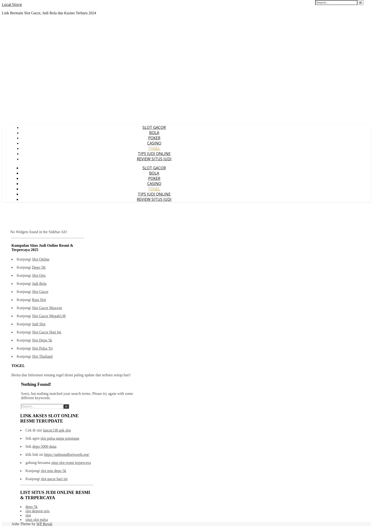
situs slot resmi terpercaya (71, 463)
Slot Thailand (42, 356)
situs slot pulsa (36, 520)
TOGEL (154, 148)
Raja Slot (39, 300)
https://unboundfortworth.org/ (66, 455)
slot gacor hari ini (54, 479)
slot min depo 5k (53, 471)
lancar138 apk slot (57, 430)
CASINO (154, 143)
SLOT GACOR (154, 127)
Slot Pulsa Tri (42, 348)
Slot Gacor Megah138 (48, 316)
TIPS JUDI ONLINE (154, 153)
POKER (154, 138)
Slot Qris (38, 275)
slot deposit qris (37, 511)
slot (28, 515)
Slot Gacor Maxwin (47, 308)
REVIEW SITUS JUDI (154, 158)
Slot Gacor (40, 292)
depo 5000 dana (44, 446)
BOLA (154, 132)
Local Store (12, 4)
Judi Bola (39, 284)
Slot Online (40, 259)
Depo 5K (39, 267)
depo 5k (31, 507)
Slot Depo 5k (42, 340)
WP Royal (44, 524)
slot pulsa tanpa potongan (59, 438)
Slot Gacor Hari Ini (46, 332)
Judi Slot (38, 324)
